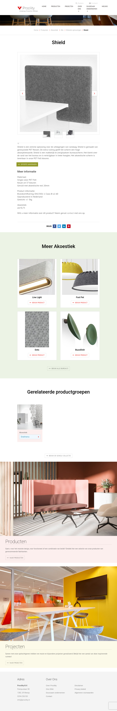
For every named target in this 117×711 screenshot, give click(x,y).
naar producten (15, 558)
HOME (44, 6)
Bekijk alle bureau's (58, 368)
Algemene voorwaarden (84, 693)
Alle (62, 30)
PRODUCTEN (55, 6)
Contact (93, 3)
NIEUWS (105, 6)
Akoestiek (54, 30)
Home (36, 30)
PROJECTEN (69, 6)
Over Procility (51, 685)
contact (70, 213)
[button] (22, 93)
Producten (44, 30)
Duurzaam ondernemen (91, 7)
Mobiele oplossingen (73, 30)
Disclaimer (79, 685)
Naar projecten (14, 663)
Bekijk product (37, 303)
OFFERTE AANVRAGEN (27, 164)
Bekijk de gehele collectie (58, 456)
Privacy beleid (80, 689)
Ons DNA (49, 689)
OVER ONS (80, 7)
